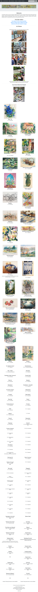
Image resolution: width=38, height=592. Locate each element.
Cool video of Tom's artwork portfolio (19, 21)
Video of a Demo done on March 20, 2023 (19, 22)
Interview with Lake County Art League (19, 23)
